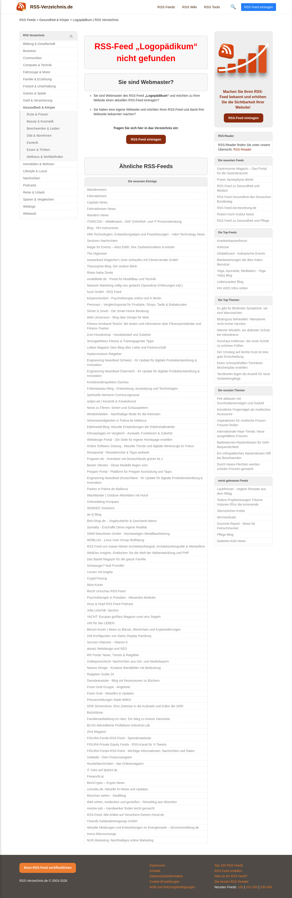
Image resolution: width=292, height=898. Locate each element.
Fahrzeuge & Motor (36, 72)
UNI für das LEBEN (101, 623)
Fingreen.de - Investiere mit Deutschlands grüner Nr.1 (125, 459)
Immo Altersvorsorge (101, 834)
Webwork (29, 213)
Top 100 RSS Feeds (228, 865)
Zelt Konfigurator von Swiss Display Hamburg (119, 636)
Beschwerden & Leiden (43, 128)
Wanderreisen (97, 189)
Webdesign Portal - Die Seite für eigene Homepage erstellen (129, 439)
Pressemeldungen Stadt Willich (109, 700)
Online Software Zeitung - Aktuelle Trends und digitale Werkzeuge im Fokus (140, 446)
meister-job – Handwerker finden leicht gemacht (120, 808)
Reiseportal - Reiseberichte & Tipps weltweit (118, 452)
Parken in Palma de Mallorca (107, 489)
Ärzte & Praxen (37, 114)
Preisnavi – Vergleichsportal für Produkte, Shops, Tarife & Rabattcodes (137, 304)
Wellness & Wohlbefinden (45, 157)
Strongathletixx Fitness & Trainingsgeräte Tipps (120, 341)
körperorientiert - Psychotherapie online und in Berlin (124, 298)
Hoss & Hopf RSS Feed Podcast (110, 604)
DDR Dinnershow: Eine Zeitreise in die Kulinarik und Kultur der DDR (135, 706)
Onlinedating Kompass (103, 502)
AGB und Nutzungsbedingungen (172, 887)
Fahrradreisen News (101, 209)
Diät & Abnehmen (39, 135)
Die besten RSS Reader (231, 881)
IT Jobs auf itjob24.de (102, 770)
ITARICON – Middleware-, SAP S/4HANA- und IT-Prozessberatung (134, 221)
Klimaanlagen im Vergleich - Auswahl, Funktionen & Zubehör (130, 433)
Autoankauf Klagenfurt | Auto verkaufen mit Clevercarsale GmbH (132, 260)
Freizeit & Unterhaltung (39, 86)
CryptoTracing (97, 578)
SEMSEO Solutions (101, 508)
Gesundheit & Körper (54, 20)
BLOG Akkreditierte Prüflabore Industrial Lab (118, 725)
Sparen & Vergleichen (38, 199)
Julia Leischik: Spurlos (103, 610)
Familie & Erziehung (37, 79)
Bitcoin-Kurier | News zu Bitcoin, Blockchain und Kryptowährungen (134, 629)
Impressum (157, 865)
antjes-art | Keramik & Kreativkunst (111, 401)
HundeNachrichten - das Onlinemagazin (115, 763)
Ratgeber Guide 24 (100, 674)
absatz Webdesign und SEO (107, 648)
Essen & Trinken (38, 149)
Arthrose (223, 247)
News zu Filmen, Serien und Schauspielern (117, 408)
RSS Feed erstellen (228, 871)
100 (240, 887)
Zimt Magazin (96, 732)
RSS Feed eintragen (258, 7)
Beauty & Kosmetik (40, 121)
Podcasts (29, 185)
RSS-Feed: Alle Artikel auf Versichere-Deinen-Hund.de (125, 815)
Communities (32, 58)
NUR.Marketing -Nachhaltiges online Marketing (120, 840)
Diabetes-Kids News (231, 541)
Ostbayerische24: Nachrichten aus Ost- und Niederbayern (128, 661)
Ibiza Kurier (95, 585)
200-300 (266, 887)
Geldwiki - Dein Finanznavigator (109, 757)
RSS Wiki (189, 7)
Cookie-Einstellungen (164, 881)
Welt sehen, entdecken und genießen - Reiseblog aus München (132, 802)
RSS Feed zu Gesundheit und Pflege (243, 220)
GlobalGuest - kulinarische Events (241, 253)
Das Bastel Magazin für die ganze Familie (116, 559)
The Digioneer (97, 253)
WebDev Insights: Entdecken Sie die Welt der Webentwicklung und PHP (138, 553)
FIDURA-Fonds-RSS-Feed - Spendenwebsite (119, 738)
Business (29, 51)
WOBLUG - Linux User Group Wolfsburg (115, 540)
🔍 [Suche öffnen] (233, 6)
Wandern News (98, 215)
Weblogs (29, 206)
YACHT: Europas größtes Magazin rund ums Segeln (124, 617)
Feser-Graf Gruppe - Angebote (108, 687)
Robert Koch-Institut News (235, 214)
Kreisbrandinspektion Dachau (108, 382)
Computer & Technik (37, 65)
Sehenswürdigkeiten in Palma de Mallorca (116, 420)
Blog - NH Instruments (102, 228)
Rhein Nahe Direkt (100, 272)
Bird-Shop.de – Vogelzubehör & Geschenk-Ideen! (122, 521)
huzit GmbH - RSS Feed (104, 292)
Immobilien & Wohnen (38, 164)
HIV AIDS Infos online (232, 288)
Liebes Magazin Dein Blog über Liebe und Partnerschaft (126, 347)
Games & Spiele (34, 93)
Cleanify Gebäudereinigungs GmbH (112, 821)
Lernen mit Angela (100, 572)
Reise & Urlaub (33, 192)
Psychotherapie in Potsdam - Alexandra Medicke (121, 597)
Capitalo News (97, 202)
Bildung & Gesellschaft (39, 44)
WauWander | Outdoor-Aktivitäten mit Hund (117, 495)
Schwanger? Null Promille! (105, 565)
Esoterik (32, 142)
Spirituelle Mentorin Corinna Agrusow (113, 395)
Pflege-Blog (225, 534)
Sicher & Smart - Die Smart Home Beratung (118, 311)
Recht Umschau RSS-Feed (106, 591)
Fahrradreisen (97, 196)
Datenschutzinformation (166, 876)
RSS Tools (212, 7)
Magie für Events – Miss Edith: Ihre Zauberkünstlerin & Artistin (131, 247)
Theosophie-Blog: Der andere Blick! (112, 266)
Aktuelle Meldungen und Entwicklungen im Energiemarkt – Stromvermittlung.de (143, 827)
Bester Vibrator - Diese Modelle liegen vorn (117, 465)
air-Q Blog (94, 514)
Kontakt (154, 871)
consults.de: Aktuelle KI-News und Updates (117, 789)
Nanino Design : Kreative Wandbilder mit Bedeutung (124, 668)
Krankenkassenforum (232, 241)
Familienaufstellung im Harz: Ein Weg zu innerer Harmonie (128, 719)
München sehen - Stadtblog (106, 795)
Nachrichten (31, 178)
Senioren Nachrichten (102, 241)
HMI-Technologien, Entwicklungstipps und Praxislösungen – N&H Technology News (146, 234)
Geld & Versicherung (37, 100)
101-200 (252, 887)
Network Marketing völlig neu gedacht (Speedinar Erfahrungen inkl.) (135, 285)
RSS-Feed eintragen (146, 139)
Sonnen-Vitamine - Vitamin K (107, 642)
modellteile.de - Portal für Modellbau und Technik (121, 279)
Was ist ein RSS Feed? (230, 876)
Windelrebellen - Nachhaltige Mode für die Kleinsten (123, 414)
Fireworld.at (95, 776)
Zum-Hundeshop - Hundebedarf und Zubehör (119, 335)
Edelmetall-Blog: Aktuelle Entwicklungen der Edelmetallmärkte (131, 427)
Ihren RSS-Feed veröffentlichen (47, 867)
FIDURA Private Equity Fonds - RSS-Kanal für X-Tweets (127, 744)
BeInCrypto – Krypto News (106, 783)
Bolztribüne (95, 712)
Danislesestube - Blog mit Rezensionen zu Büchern (123, 680)
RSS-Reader (242, 149)
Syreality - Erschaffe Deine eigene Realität (117, 527)
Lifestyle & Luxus (35, 171)
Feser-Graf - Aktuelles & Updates (110, 693)
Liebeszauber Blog (230, 282)
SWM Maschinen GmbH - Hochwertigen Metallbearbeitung (128, 533)
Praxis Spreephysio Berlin (235, 179)
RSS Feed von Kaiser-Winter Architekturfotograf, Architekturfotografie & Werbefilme (146, 546)
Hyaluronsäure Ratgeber (104, 354)
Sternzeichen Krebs (231, 511)
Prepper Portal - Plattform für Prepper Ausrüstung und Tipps (129, 471)
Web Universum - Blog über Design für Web (118, 317)
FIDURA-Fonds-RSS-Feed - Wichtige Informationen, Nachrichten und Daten (141, 751)
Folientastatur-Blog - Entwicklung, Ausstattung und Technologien (132, 388)
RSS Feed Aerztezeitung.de (236, 208)
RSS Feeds (166, 7)
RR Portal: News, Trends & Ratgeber (113, 655)
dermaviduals (226, 517)
